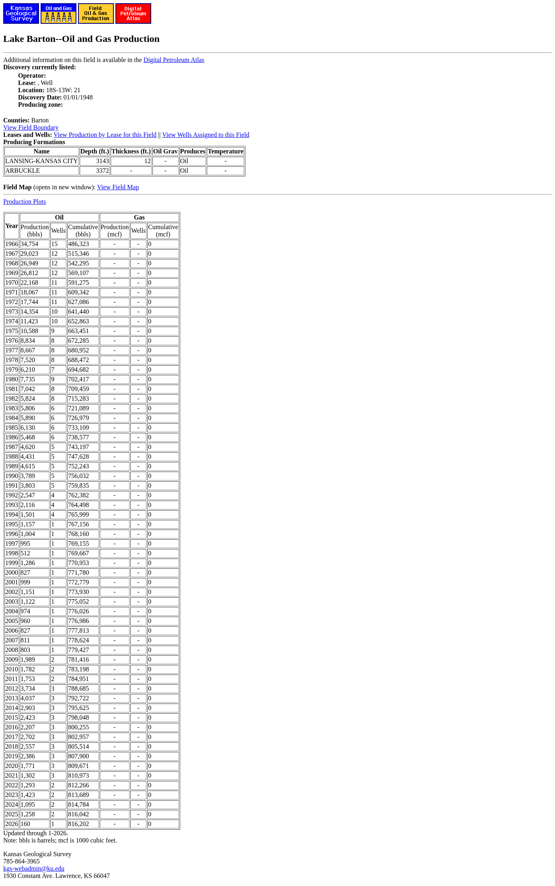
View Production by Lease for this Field (104, 134)
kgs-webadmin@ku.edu (33, 868)
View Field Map (118, 187)
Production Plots (24, 201)
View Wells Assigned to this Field (205, 134)
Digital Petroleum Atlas (174, 59)
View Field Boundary (31, 127)
